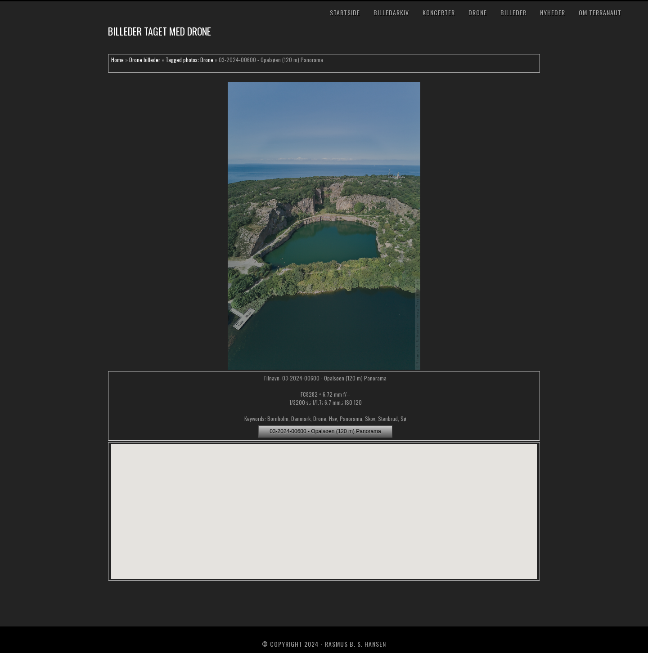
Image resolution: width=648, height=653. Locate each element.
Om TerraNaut (600, 12)
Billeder (513, 12)
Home (117, 59)
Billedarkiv (391, 12)
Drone (477, 12)
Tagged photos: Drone (189, 59)
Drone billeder (144, 59)
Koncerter (439, 12)
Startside (345, 12)
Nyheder (552, 12)
